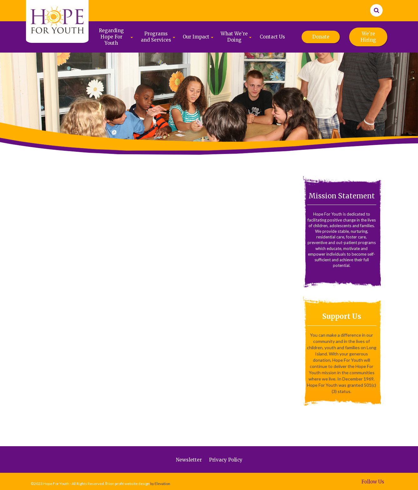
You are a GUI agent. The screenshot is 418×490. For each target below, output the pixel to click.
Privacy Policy (225, 460)
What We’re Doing (234, 37)
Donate (320, 37)
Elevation (162, 483)
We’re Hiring (368, 37)
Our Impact (196, 37)
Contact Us (272, 37)
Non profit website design (128, 483)
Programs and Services (156, 37)
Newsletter (189, 460)
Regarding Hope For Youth (111, 37)
